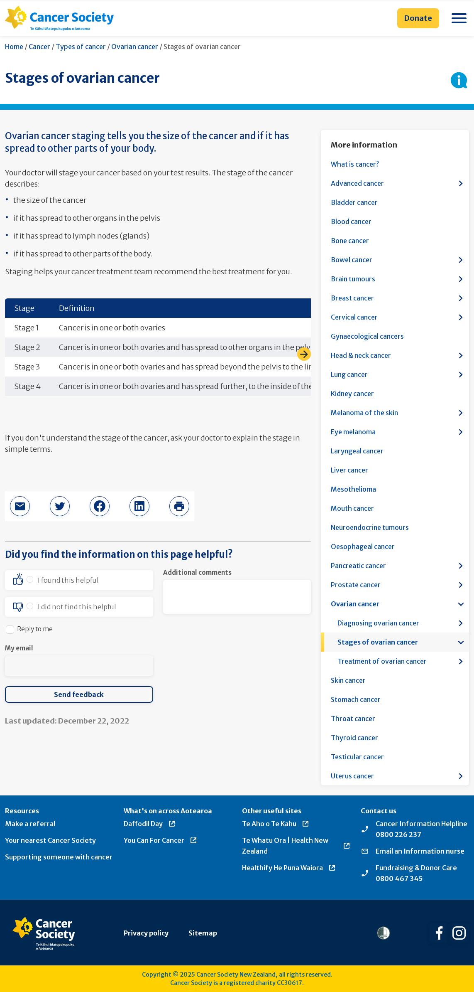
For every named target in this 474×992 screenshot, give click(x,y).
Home (14, 46)
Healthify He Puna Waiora (289, 868)
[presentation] (226, 660)
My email (19, 648)
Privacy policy (146, 933)
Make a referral (30, 824)
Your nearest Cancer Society (50, 840)
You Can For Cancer (161, 840)
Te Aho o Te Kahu (276, 824)
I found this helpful (68, 580)
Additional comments (197, 572)
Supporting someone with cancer (58, 857)
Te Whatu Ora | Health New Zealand (296, 845)
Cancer (39, 46)
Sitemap (202, 933)
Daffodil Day (150, 824)
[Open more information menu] (460, 183)
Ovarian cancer (134, 46)
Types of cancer (81, 46)
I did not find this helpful (77, 607)
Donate (418, 18)
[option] (79, 580)
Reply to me (35, 629)
